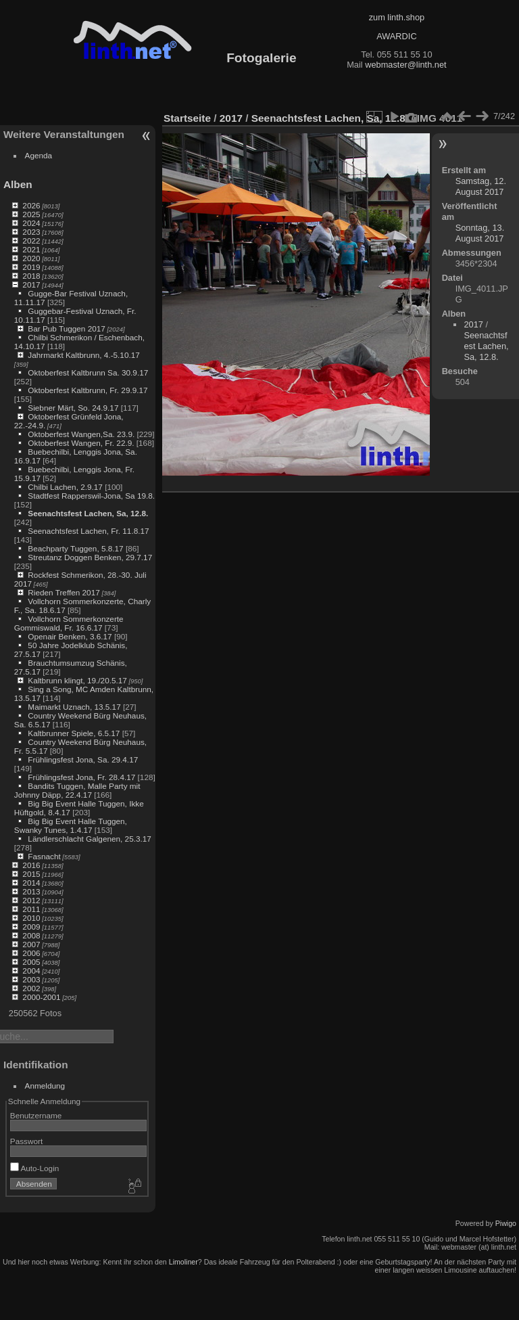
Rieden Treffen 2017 (63, 592)
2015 (31, 873)
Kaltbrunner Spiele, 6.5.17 (74, 733)
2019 (31, 267)
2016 (31, 865)
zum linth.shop (397, 17)
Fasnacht (44, 856)
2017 (31, 284)
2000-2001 (41, 997)
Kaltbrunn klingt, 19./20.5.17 (77, 680)
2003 (31, 979)
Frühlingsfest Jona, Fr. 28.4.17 (81, 777)
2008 (31, 935)
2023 (31, 231)
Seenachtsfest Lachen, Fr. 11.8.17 (88, 530)
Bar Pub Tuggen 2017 (66, 328)
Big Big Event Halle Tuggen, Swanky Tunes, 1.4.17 (70, 825)
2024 (31, 223)
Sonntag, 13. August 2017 (480, 233)
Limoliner (183, 1262)
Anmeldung (45, 1085)
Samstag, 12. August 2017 (480, 186)
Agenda (39, 155)
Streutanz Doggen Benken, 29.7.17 (90, 557)
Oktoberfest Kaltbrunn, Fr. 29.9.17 (87, 390)
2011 (31, 909)
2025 (31, 214)
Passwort (26, 1141)
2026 (31, 205)
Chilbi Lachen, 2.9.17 (65, 486)
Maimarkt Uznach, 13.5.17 (74, 706)
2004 (31, 970)
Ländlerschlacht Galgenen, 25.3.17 (89, 838)
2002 (31, 988)
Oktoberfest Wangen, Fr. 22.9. (81, 442)
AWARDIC (396, 36)
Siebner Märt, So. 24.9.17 (73, 407)
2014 (31, 882)
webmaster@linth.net (405, 65)
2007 (31, 944)
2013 (31, 891)
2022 (31, 240)
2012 (31, 900)
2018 (31, 275)
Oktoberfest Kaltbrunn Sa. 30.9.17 (88, 372)
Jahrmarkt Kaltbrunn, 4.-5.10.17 (83, 354)
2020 (31, 258)
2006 (31, 953)
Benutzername (36, 1115)
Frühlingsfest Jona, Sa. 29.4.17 (83, 759)
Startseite (187, 118)
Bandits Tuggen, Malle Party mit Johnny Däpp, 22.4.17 (77, 790)
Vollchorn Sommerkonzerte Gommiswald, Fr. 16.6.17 (69, 623)
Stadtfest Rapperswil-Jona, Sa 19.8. (91, 495)
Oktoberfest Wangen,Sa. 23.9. (81, 434)
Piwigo (505, 1223)
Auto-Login (34, 1168)
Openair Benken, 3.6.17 (70, 636)
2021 (31, 249)
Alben (17, 184)
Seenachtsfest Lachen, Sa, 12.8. (88, 513)
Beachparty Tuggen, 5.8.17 (75, 548)
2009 (31, 926)
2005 (31, 961)
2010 (31, 917)
